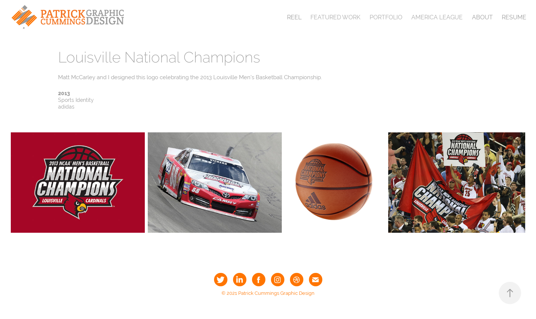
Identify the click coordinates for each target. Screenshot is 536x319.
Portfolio (386, 17)
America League (437, 17)
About (482, 17)
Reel (294, 17)
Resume (514, 17)
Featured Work (335, 17)
